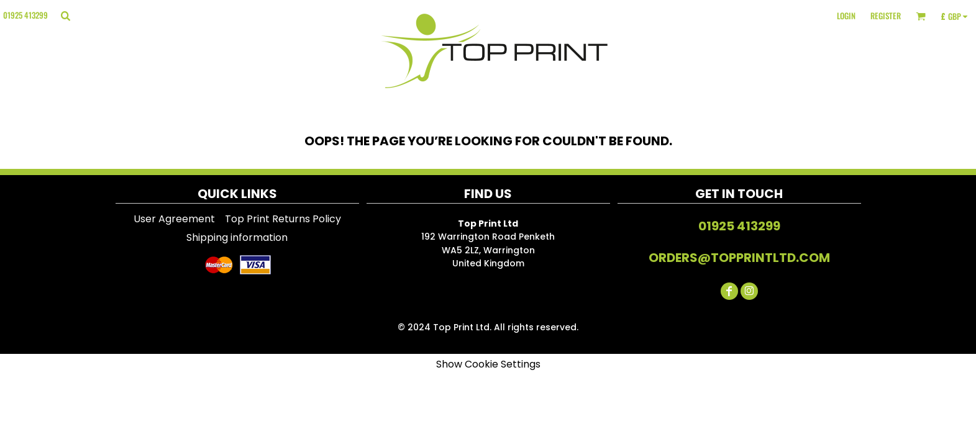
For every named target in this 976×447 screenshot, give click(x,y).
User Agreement (174, 219)
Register (885, 15)
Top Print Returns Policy (283, 219)
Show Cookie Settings (488, 364)
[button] (65, 15)
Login (846, 15)
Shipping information (237, 237)
